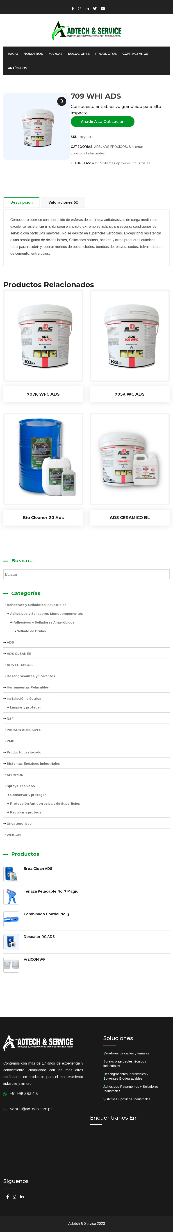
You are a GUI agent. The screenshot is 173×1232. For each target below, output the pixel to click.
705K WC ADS (130, 394)
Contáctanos (135, 54)
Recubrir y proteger (26, 812)
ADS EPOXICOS (115, 147)
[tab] (22, 202)
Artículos (17, 68)
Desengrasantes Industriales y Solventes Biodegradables (125, 1076)
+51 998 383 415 (24, 1094)
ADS (97, 147)
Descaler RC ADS (39, 937)
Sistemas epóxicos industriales (125, 163)
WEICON (14, 835)
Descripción (21, 202)
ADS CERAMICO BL (130, 517)
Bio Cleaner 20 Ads (43, 517)
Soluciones (79, 54)
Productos (106, 54)
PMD (10, 741)
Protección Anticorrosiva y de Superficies (45, 803)
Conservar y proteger (28, 795)
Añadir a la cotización (102, 121)
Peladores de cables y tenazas (126, 1053)
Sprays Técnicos (21, 786)
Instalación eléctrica (24, 698)
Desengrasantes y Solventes (31, 676)
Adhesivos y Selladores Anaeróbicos (44, 622)
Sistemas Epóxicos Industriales (33, 763)
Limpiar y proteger (25, 707)
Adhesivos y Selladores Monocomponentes (46, 613)
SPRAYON (15, 775)
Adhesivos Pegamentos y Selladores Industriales (131, 1089)
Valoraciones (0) (63, 202)
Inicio (13, 54)
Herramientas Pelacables (28, 687)
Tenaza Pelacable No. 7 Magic (51, 891)
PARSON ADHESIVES (24, 730)
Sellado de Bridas (31, 631)
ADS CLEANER (19, 653)
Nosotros (33, 54)
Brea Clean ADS (38, 869)
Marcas (55, 54)
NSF (10, 718)
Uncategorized (19, 823)
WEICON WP (35, 959)
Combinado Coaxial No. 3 (46, 914)
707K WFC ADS (43, 394)
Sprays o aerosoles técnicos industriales (124, 1063)
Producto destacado (24, 752)
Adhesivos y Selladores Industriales (36, 605)
